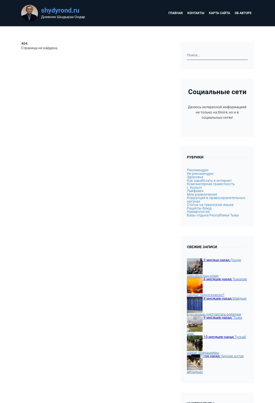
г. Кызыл (194, 188)
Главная (175, 13)
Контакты (195, 13)
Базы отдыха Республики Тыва (213, 215)
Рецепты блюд (199, 208)
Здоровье (195, 177)
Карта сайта (219, 13)
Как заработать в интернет (209, 181)
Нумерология (198, 212)
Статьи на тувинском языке (210, 205)
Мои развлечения (202, 194)
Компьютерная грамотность (211, 184)
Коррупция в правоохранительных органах (216, 199)
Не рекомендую (200, 174)
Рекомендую (198, 170)
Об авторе (243, 13)
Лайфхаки (195, 191)
